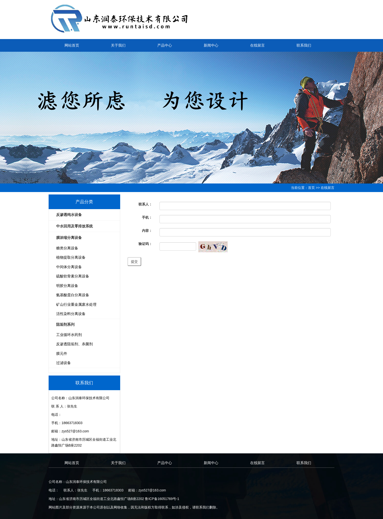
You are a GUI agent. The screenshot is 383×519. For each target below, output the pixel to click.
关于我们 (118, 45)
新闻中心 (211, 45)
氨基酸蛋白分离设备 (72, 295)
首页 (311, 188)
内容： (147, 231)
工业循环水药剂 (69, 335)
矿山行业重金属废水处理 (76, 304)
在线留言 (257, 45)
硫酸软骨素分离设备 (72, 276)
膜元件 (61, 353)
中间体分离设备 (69, 267)
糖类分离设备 (67, 248)
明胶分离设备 (67, 286)
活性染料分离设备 (70, 314)
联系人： (145, 204)
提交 (134, 262)
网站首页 (71, 45)
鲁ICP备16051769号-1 (162, 499)
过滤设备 (63, 363)
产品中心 (164, 45)
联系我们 (304, 45)
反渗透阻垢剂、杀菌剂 (74, 344)
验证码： (145, 244)
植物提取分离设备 (70, 257)
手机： (147, 217)
